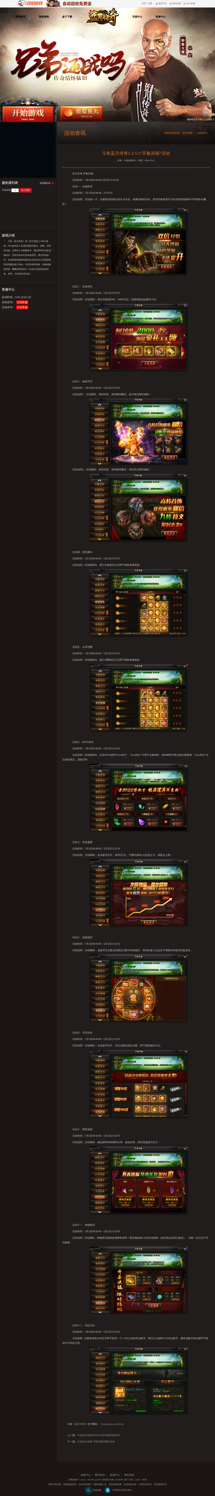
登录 (144, 3)
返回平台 (161, 3)
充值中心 (137, 16)
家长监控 (129, 1475)
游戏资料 (44, 16)
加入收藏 (189, 3)
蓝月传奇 (188, 133)
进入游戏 (25, 190)
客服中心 (161, 16)
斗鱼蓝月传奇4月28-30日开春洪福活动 (98, 1435)
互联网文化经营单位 (118, 1490)
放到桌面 (175, 3)
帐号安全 (100, 1475)
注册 (150, 3)
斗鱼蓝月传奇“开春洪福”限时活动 (96, 1441)
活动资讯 (202, 133)
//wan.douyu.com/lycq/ (112, 1424)
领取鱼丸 (81, 113)
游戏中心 (86, 1475)
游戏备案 (93, 1490)
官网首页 (21, 16)
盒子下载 (67, 16)
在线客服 (22, 302)
